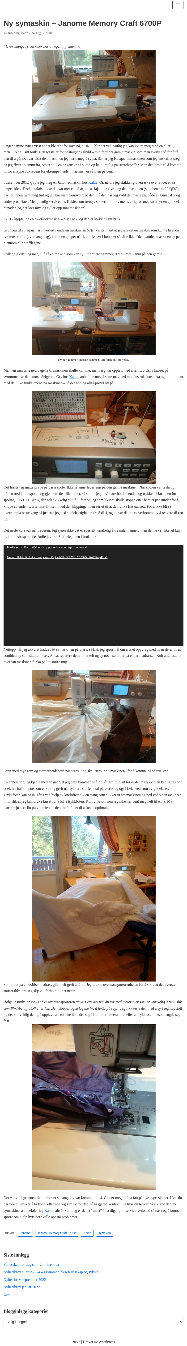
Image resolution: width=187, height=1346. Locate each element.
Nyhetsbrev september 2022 (25, 1280)
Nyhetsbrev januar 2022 (22, 1287)
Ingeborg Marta (18, 33)
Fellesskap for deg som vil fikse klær (31, 1264)
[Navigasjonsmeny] (177, 5)
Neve (76, 1342)
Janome (25, 1233)
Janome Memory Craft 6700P (57, 1233)
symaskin (105, 1233)
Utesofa (9, 1295)
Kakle (92, 182)
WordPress (106, 1342)
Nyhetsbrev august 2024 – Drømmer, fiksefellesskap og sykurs (51, 1272)
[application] (93, 595)
